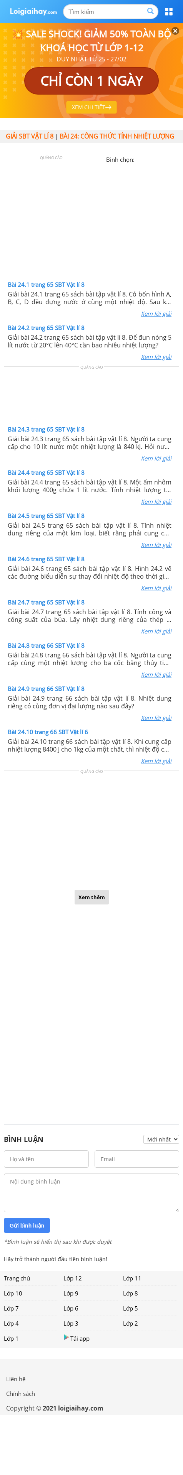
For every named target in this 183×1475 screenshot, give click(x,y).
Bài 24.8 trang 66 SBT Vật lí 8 (46, 645)
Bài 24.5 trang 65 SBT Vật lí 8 (46, 516)
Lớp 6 (70, 1308)
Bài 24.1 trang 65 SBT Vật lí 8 (46, 284)
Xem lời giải (156, 313)
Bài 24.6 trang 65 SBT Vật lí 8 (46, 559)
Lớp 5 (130, 1308)
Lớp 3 (70, 1323)
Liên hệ (15, 1379)
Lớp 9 (70, 1293)
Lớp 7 (11, 1308)
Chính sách (20, 1393)
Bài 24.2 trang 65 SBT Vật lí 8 (46, 328)
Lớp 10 (13, 1293)
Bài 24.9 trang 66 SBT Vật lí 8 (46, 689)
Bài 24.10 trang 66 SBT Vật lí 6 (48, 732)
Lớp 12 (72, 1278)
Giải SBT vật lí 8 (29, 136)
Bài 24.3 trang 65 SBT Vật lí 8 (46, 429)
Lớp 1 (11, 1338)
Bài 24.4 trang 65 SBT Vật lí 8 (46, 472)
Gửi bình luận (27, 1226)
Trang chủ (17, 1278)
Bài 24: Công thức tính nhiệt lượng (117, 136)
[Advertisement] (91, 221)
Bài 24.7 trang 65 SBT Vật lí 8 (46, 602)
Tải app (76, 1338)
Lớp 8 (130, 1293)
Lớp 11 (132, 1278)
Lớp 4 (11, 1323)
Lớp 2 (130, 1323)
